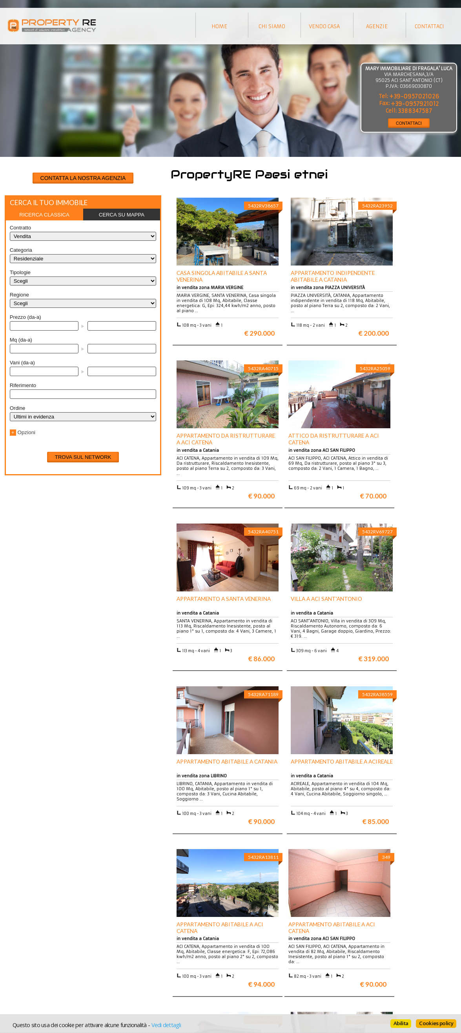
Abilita (401, 1023)
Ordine (18, 408)
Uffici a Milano (138, 981)
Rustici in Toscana (142, 975)
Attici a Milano (138, 969)
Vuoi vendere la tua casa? (40, 963)
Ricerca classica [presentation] (44, 215)
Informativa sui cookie (257, 969)
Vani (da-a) (22, 363)
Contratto (20, 228)
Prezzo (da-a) (25, 317)
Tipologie (20, 272)
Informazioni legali (254, 963)
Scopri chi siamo (29, 957)
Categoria (21, 250)
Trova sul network (83, 457)
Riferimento (23, 385)
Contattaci (243, 975)
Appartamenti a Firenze (148, 963)
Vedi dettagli (166, 1025)
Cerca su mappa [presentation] (121, 215)
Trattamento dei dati (255, 957)
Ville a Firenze (138, 957)
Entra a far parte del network (44, 969)
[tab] (44, 214)
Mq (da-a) (21, 340)
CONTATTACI (409, 123)
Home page (244, 981)
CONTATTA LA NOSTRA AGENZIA (83, 178)
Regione (19, 295)
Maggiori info (389, 881)
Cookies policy (436, 1023)
